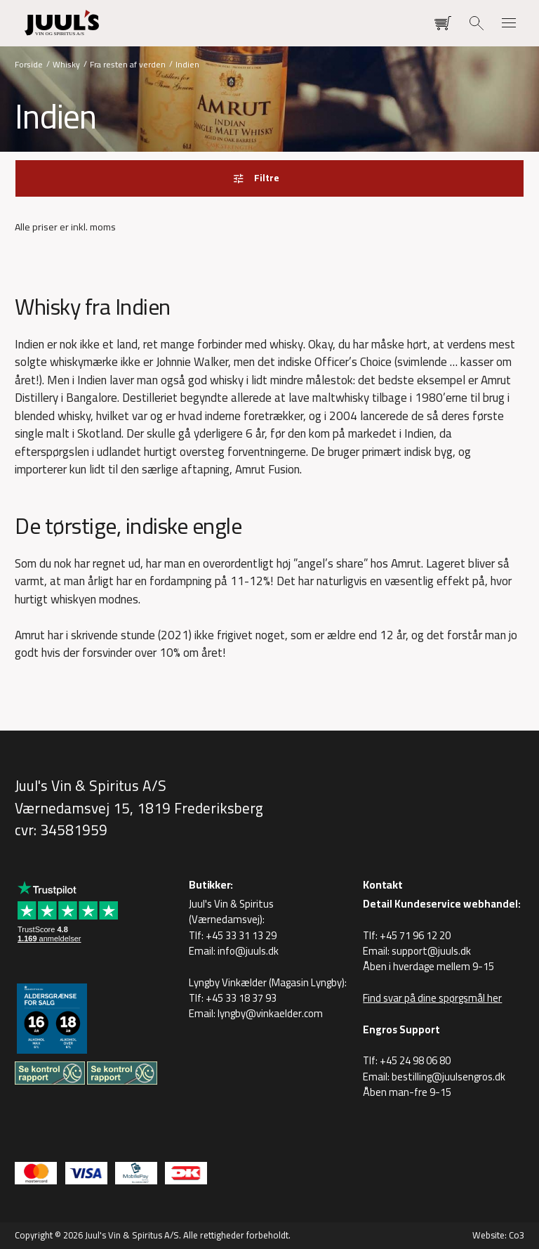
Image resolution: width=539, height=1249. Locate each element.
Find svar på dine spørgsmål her (432, 997)
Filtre (266, 178)
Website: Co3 (498, 1235)
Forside (29, 63)
